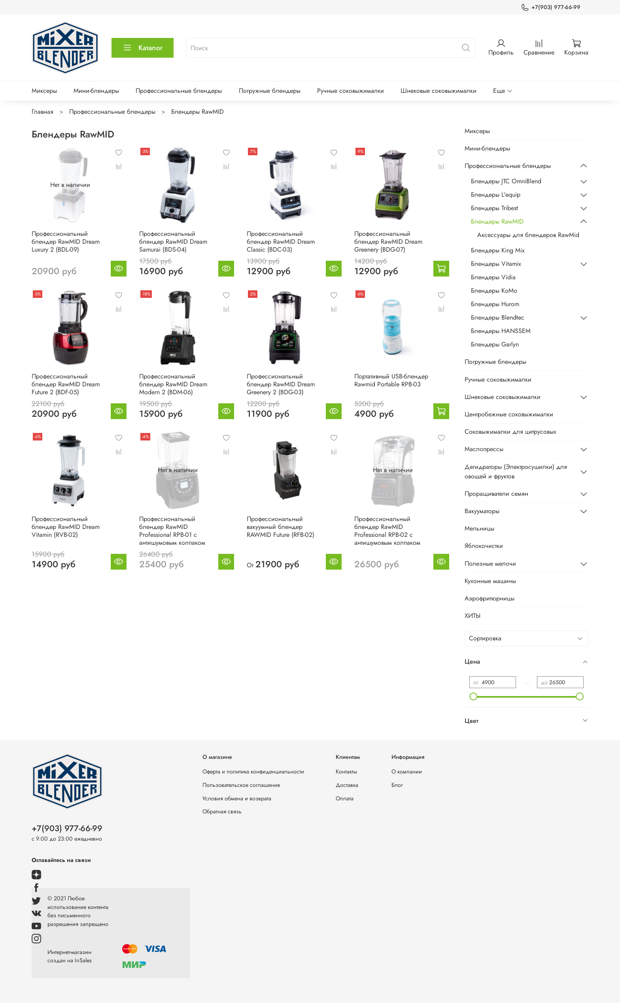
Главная (42, 111)
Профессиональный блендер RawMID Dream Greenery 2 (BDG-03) (281, 384)
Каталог (143, 48)
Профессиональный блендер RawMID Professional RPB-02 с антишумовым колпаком (387, 530)
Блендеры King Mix (498, 250)
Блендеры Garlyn (495, 344)
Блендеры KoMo (494, 290)
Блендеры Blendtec (497, 317)
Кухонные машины (490, 580)
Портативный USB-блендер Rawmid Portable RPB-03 (391, 380)
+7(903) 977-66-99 (550, 7)
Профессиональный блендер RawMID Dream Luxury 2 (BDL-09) (66, 241)
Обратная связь (222, 811)
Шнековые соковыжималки (438, 90)
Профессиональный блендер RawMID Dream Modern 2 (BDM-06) (173, 384)
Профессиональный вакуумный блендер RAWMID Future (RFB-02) (280, 526)
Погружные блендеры (270, 90)
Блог (397, 785)
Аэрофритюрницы (489, 598)
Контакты (346, 771)
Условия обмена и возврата (236, 798)
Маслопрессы (484, 449)
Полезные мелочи (490, 563)
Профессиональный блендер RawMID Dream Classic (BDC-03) (281, 241)
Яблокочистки (484, 545)
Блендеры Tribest (494, 208)
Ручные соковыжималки (350, 90)
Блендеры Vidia (493, 277)
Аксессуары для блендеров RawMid (528, 234)
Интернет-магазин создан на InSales (69, 956)
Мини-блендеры (96, 90)
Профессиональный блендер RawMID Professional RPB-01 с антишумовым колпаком (172, 530)
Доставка (347, 785)
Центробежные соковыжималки (509, 414)
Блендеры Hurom (495, 304)
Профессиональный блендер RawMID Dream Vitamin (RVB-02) (66, 526)
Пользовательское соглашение (241, 785)
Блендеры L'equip (495, 194)
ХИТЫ (472, 615)
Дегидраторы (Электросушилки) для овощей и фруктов (516, 471)
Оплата (344, 798)
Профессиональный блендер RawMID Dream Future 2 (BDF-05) (66, 384)
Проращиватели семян (496, 493)
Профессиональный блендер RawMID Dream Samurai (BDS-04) (173, 241)
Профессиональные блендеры (179, 90)
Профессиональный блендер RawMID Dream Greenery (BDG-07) (388, 241)
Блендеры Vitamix (496, 263)
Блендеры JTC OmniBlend (506, 181)
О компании (406, 771)
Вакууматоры (482, 511)
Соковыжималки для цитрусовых (510, 431)
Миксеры (44, 90)
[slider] (473, 696)
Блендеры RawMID (497, 221)
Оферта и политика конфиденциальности (253, 771)
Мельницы (479, 528)
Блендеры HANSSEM (501, 330)
